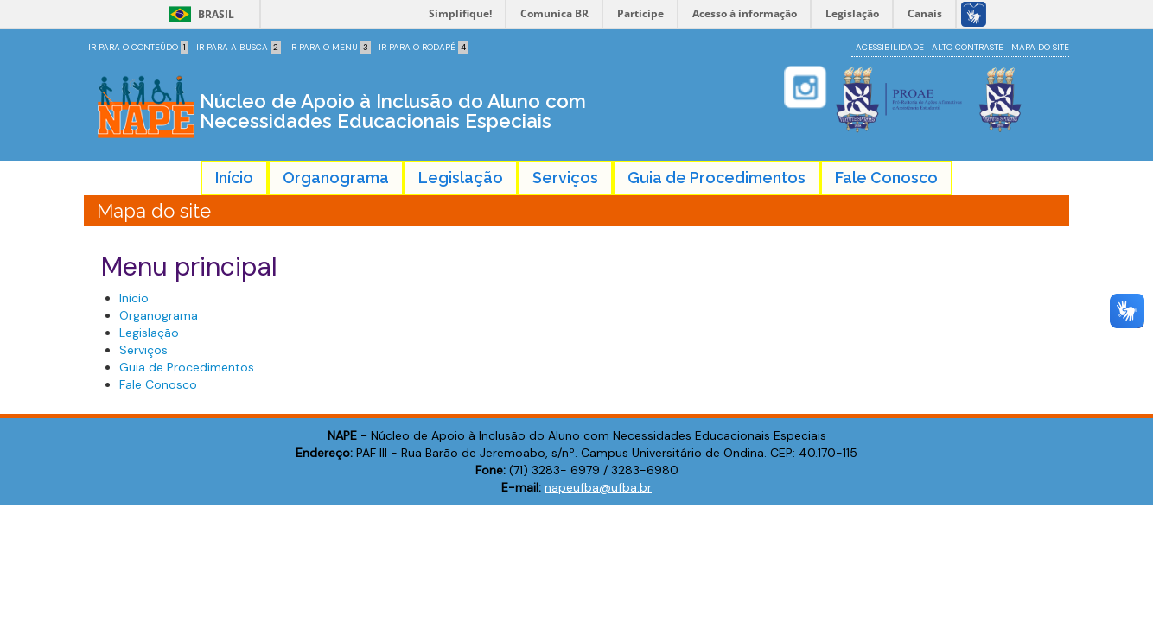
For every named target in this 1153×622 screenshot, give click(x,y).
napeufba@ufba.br (598, 487)
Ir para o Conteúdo (138, 47)
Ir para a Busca (238, 47)
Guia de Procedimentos (716, 177)
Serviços (565, 177)
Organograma (336, 177)
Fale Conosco (886, 177)
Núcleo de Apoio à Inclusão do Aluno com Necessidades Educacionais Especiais (393, 111)
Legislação (460, 177)
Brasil (198, 14)
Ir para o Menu (330, 47)
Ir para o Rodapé (423, 47)
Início (234, 177)
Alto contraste (967, 47)
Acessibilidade (890, 47)
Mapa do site (1040, 47)
